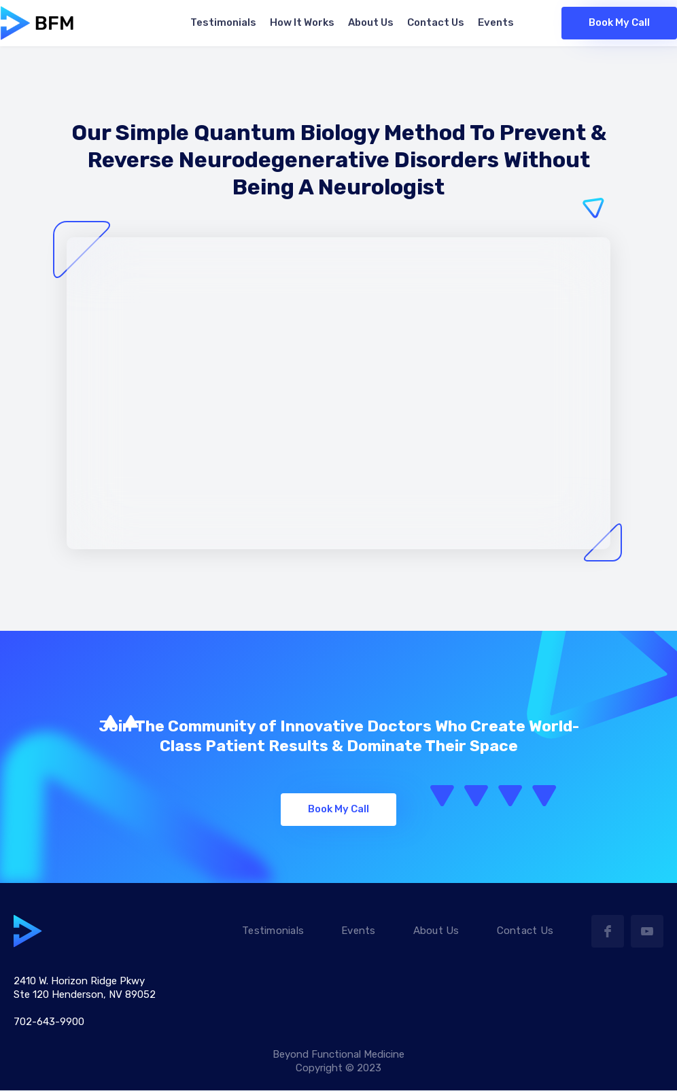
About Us (436, 930)
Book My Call (619, 22)
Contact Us (525, 930)
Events (358, 930)
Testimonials (273, 930)
